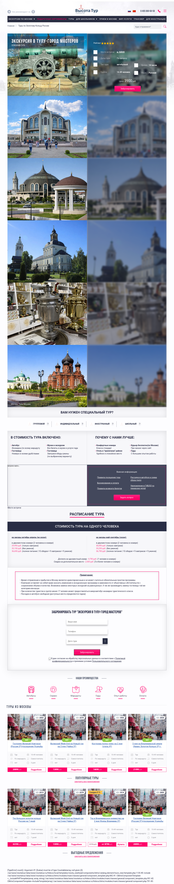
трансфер (139, 19)
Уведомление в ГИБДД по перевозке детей (142, 487)
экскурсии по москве (21, 19)
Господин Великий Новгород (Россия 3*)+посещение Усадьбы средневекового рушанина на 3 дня (26, 746)
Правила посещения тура (108, 477)
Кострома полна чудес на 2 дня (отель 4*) (107, 745)
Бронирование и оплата (108, 483)
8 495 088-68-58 (147, 11)
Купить (121, 844)
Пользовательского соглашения (106, 661)
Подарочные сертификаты (52, 19)
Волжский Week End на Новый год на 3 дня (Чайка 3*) (67, 745)
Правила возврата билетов (109, 488)
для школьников (86, 19)
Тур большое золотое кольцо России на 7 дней (27, 819)
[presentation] (39, 424)
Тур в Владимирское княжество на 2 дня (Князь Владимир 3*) (107, 819)
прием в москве (108, 19)
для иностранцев (156, 19)
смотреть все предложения (86, 781)
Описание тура (18, 45)
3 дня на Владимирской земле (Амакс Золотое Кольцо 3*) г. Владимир (147, 746)
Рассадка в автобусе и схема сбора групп (143, 478)
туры (71, 19)
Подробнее (36, 769)
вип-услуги (125, 19)
